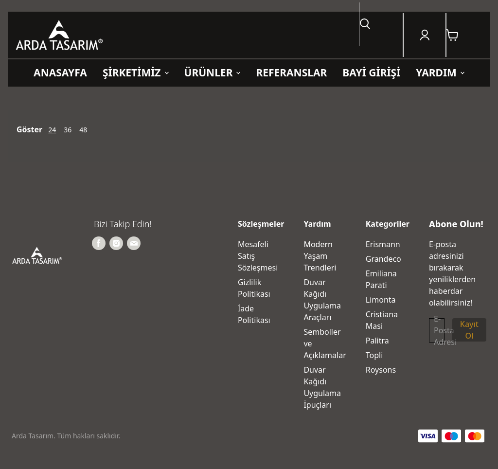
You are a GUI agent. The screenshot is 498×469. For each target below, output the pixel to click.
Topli (374, 355)
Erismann (383, 244)
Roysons (381, 369)
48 (83, 129)
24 (52, 129)
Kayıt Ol (469, 330)
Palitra (377, 340)
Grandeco (383, 258)
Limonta (381, 299)
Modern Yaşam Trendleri (319, 256)
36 (67, 129)
